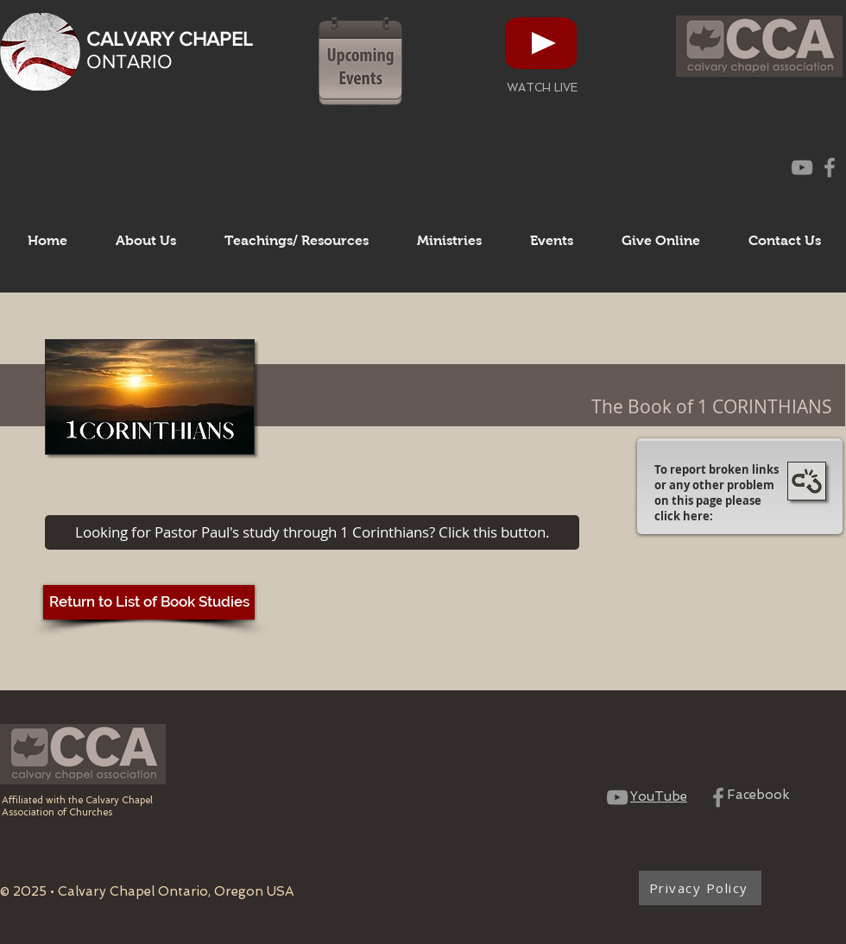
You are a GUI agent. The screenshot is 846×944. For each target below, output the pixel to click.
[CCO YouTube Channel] (802, 167)
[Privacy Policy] (700, 888)
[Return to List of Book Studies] (149, 602)
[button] (146, 240)
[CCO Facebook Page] (830, 167)
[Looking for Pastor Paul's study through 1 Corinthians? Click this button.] (312, 532)
